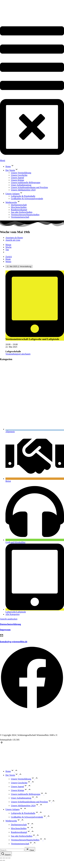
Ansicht (8, 619)
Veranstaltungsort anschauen (17, 354)
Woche (8, 247)
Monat (8, 245)
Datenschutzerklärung (10, 624)
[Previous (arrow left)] (1, 860)
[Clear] (30, 849)
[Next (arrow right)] (4, 860)
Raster (14, 237)
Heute (8, 259)
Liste (12, 240)
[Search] (6, 854)
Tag (7, 249)
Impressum (5, 630)
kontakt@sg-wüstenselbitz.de (13, 641)
